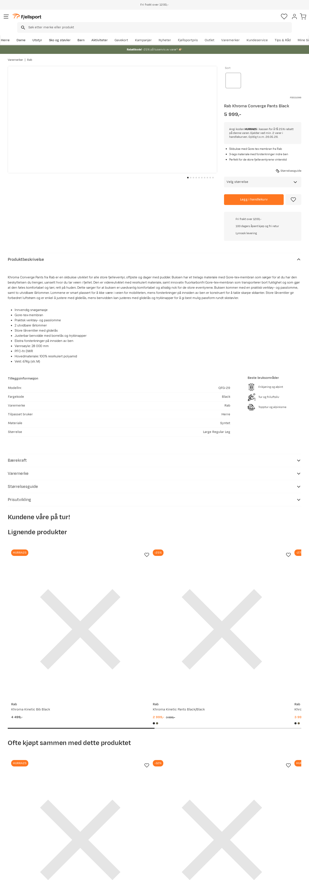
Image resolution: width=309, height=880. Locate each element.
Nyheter (198, 33)
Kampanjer (177, 33)
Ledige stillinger (143, 837)
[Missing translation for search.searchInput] (73, 20)
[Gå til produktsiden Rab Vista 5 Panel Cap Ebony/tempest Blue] (192, 680)
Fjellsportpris (221, 33)
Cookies (301, 873)
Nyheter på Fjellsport (87, 823)
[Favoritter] (271, 20)
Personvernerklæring (254, 873)
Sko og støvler (67, 33)
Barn (88, 33)
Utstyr (44, 33)
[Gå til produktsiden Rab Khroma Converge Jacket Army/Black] (40, 680)
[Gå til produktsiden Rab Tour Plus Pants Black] (116, 680)
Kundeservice (290, 33)
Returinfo (19, 830)
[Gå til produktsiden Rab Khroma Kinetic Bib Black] (40, 533)
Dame (28, 33)
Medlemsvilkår (142, 830)
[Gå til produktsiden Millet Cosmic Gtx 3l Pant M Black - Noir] (268, 533)
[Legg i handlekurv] (254, 197)
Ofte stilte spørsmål (27, 817)
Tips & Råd (20, 837)
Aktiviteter (106, 33)
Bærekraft (139, 844)
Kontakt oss (21, 851)
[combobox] (158, 20)
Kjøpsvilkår (281, 873)
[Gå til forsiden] (29, 20)
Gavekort (78, 837)
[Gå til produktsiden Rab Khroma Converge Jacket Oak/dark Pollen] (268, 680)
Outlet (243, 33)
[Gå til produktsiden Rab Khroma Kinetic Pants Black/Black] (116, 533)
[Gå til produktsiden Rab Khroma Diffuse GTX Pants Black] (192, 533)
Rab (29, 56)
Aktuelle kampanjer (86, 817)
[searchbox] (163, 20)
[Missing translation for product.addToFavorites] (293, 197)
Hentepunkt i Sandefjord (30, 844)
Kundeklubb (140, 823)
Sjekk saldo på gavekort (30, 823)
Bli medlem (283, 780)
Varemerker (264, 33)
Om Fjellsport (141, 817)
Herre (12, 33)
